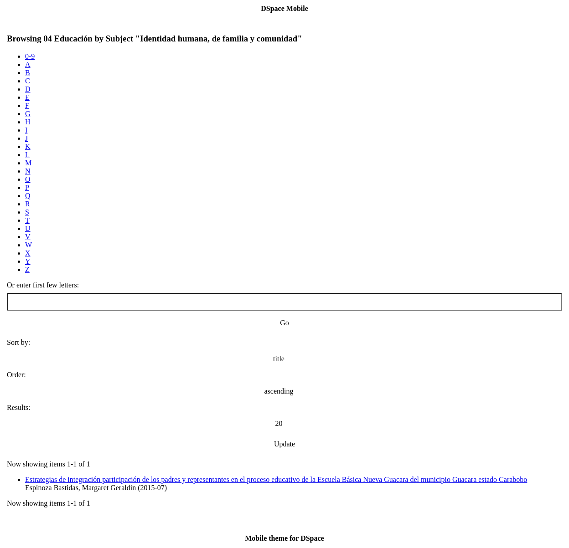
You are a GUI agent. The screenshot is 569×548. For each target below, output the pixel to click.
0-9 (30, 56)
